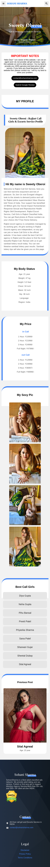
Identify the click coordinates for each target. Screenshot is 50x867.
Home (16, 40)
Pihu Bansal (25, 613)
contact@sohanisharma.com (25, 78)
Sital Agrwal (25, 664)
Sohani (25, 775)
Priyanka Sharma (25, 630)
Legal (25, 844)
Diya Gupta (25, 595)
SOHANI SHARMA (17, 3)
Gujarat (24, 40)
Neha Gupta (25, 604)
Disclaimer (25, 850)
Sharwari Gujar (25, 647)
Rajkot (32, 40)
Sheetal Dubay (25, 655)
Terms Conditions (25, 858)
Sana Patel (25, 638)
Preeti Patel (25, 621)
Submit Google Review (25, 85)
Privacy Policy (25, 854)
